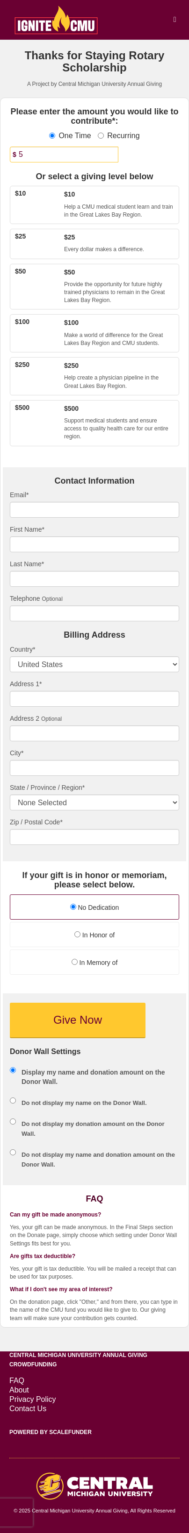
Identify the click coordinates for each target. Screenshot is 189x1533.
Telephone (25, 598)
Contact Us (27, 1409)
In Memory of (95, 962)
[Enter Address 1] (94, 699)
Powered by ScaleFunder (50, 1432)
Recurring (118, 136)
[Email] (94, 510)
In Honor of (94, 935)
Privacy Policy (32, 1399)
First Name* (27, 529)
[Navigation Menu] (175, 19)
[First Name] (94, 544)
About (19, 1390)
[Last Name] (94, 579)
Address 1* (26, 684)
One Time (70, 136)
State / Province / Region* (47, 787)
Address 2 (24, 718)
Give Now (77, 1019)
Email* (19, 495)
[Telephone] (94, 613)
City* (17, 753)
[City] (94, 768)
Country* (22, 649)
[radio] (94, 908)
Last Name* (27, 564)
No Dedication (94, 907)
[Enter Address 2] (94, 733)
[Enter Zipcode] (94, 837)
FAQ (16, 1381)
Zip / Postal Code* (36, 822)
